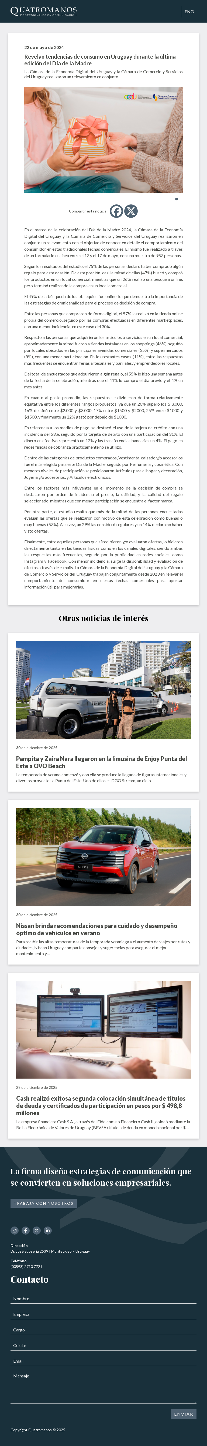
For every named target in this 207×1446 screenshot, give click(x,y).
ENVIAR (183, 1413)
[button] (176, 199)
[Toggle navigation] (175, 12)
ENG (189, 11)
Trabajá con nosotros (44, 1203)
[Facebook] (116, 211)
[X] (131, 211)
